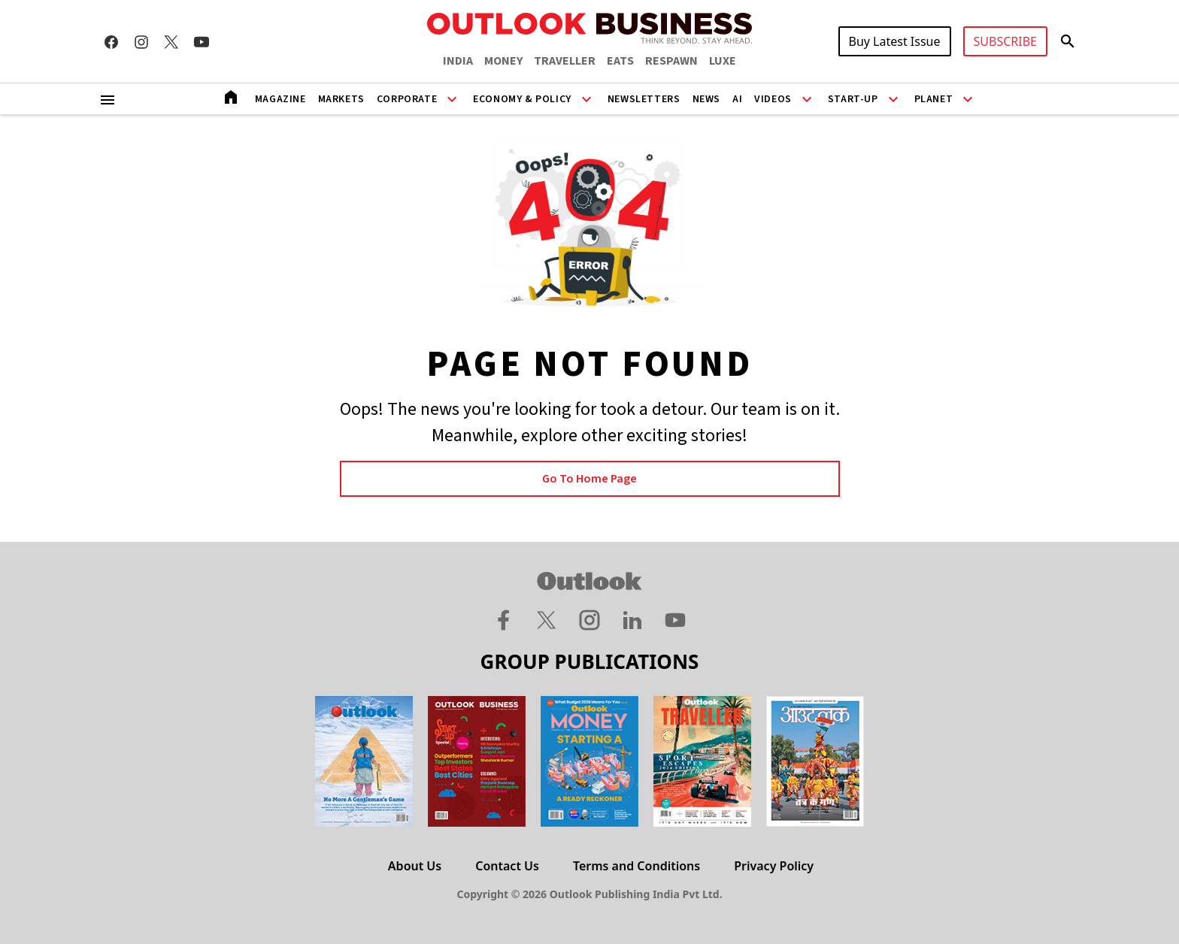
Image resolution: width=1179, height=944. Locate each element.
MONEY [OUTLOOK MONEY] (503, 61)
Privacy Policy (774, 866)
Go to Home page (589, 478)
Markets (341, 99)
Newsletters (644, 99)
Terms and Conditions (636, 866)
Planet (933, 99)
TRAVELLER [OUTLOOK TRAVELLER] (565, 61)
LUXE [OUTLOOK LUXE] (722, 61)
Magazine (280, 99)
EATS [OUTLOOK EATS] (620, 61)
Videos (773, 99)
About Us (414, 866)
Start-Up (853, 99)
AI (737, 99)
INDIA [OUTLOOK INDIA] (458, 61)
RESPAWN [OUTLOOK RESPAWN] (671, 61)
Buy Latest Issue (895, 41)
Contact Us (507, 866)
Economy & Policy (522, 99)
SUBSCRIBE (1005, 41)
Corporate (407, 99)
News (706, 99)
